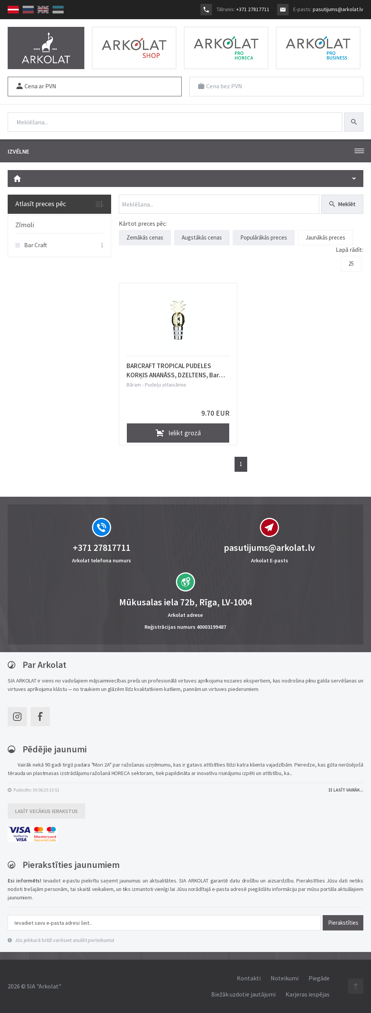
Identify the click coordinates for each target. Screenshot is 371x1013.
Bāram (133, 384)
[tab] (59, 225)
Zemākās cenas (144, 237)
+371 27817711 (252, 9)
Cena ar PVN (36, 86)
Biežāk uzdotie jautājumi (243, 994)
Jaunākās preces (325, 237)
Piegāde (319, 978)
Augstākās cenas (202, 237)
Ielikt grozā (178, 432)
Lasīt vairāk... (346, 790)
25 (351, 263)
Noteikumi (285, 978)
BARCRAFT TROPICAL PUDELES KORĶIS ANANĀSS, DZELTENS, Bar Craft (172, 370)
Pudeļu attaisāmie (165, 384)
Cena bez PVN (220, 86)
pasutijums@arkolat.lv (338, 9)
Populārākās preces (263, 237)
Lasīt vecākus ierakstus (46, 811)
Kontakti (249, 978)
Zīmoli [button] (24, 224)
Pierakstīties (343, 922)
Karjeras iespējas (308, 994)
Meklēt (342, 204)
